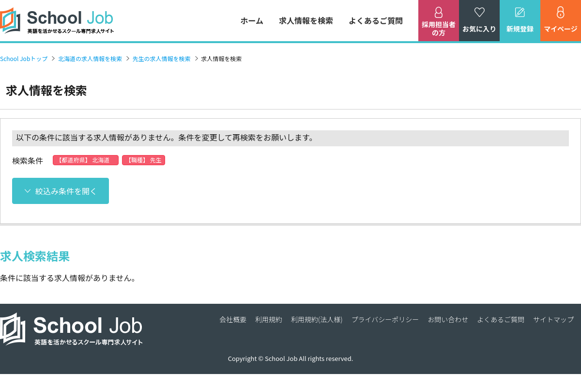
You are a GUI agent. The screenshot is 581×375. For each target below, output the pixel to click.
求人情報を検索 (306, 20)
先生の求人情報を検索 (162, 58)
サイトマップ (553, 319)
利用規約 (268, 319)
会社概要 (232, 319)
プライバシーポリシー (385, 319)
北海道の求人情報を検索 (90, 58)
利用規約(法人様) (317, 319)
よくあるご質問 (376, 20)
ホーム (251, 20)
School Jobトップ (23, 58)
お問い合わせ (448, 319)
